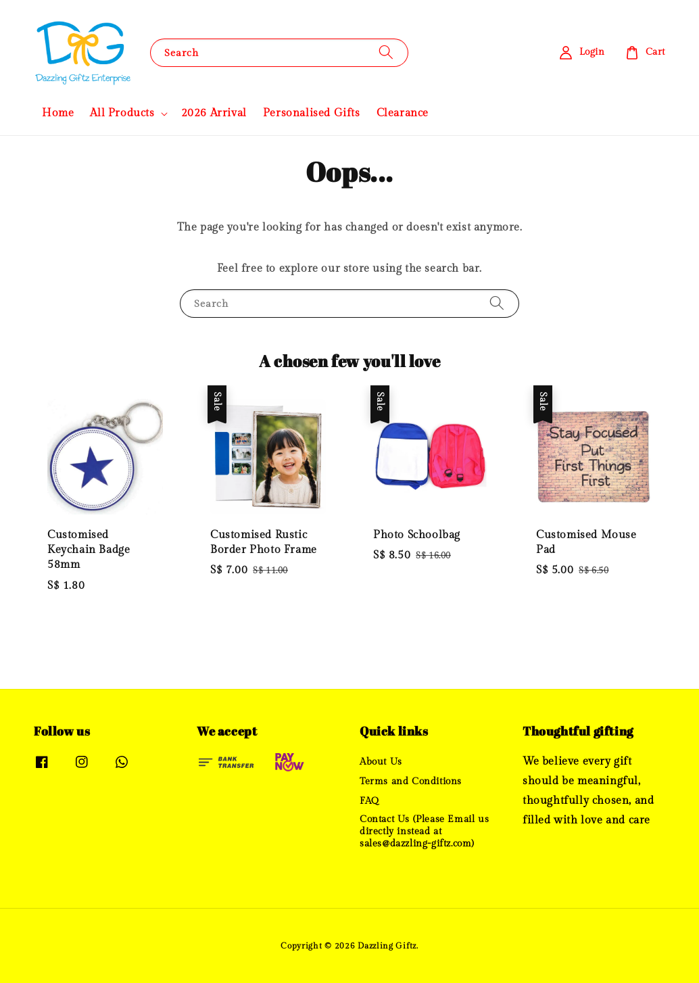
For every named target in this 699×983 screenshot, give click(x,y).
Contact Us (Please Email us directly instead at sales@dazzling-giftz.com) (424, 831)
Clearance (403, 113)
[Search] (386, 52)
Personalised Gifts (311, 113)
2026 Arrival (214, 113)
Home (58, 113)
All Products (122, 113)
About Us (381, 762)
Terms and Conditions (411, 781)
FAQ (369, 801)
